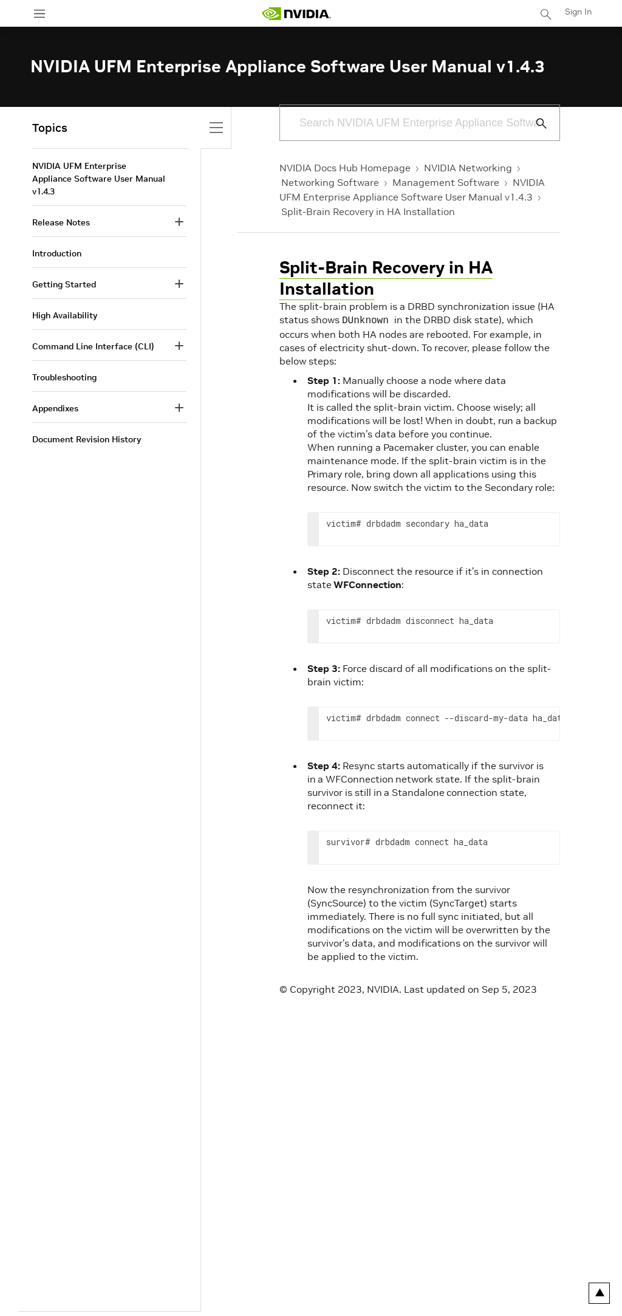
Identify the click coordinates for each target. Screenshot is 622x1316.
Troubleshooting (64, 377)
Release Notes (61, 222)
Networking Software (330, 182)
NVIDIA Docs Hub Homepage (345, 168)
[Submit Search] (534, 123)
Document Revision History (86, 439)
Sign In (578, 11)
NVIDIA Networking (468, 168)
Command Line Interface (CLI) (93, 346)
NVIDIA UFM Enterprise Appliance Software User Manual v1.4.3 (98, 178)
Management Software (445, 182)
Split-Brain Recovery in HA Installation (368, 211)
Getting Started (64, 284)
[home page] (296, 13)
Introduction (56, 253)
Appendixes (55, 408)
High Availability (64, 315)
